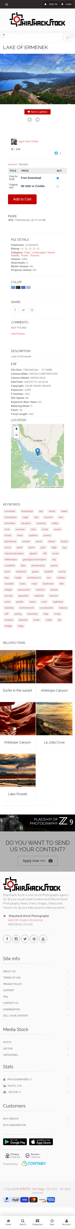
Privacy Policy (12, 984)
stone (31, 547)
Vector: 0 (11, 1092)
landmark (48, 583)
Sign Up (51, 4)
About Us (9, 971)
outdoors (21, 571)
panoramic (24, 589)
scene (54, 565)
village (8, 589)
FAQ (5, 997)
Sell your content (15, 1016)
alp (59, 620)
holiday (61, 577)
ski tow (9, 595)
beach (64, 541)
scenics (40, 589)
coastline (10, 565)
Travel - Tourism (30, 255)
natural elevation (14, 553)
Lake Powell (17, 794)
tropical (9, 620)
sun (49, 577)
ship (45, 614)
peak (19, 547)
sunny (62, 571)
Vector (8, 1049)
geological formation (34, 559)
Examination (11, 1009)
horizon (53, 595)
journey (23, 620)
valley (55, 523)
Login (67, 4)
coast (45, 529)
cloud (8, 547)
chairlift (48, 571)
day (7, 577)
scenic (47, 535)
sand (7, 601)
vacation (26, 523)
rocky (57, 614)
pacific (20, 601)
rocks (22, 583)
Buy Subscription (14, 1125)
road (34, 583)
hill (44, 553)
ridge (21, 626)
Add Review (18, 333)
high (54, 547)
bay (64, 547)
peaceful (23, 595)
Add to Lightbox (37, 111)
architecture (34, 577)
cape (25, 517)
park (43, 547)
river (33, 529)
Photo (7, 1042)
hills (61, 583)
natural (63, 607)
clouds (26, 541)
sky (41, 511)
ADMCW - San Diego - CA (35, 1189)
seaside (9, 583)
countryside (46, 607)
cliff (6, 614)
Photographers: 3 (17, 1080)
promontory (38, 565)
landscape (27, 511)
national (38, 595)
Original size (13, 186)
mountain (10, 511)
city (54, 559)
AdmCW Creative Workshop (25, 920)
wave (32, 601)
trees (20, 535)
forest (8, 535)
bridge (8, 626)
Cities (27, 252)
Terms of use (12, 978)
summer (20, 529)
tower (36, 620)
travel (52, 511)
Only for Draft (13, 178)
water (64, 511)
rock (7, 529)
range (18, 577)
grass (35, 571)
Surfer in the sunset (17, 691)
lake (23, 565)
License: (13, 164)
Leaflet (38, 487)
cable (49, 620)
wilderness (11, 559)
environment (26, 607)
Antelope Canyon (54, 691)
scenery (41, 523)
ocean (57, 529)
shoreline (10, 523)
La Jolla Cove (54, 742)
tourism (48, 517)
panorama (10, 541)
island (51, 541)
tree (61, 517)
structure (32, 614)
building (9, 607)
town (7, 571)
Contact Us (10, 1003)
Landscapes (39, 252)
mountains (11, 517)
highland (58, 601)
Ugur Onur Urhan (28, 141)
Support (8, 991)
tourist (54, 589)
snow (55, 553)
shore (39, 541)
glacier (33, 553)
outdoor (33, 535)
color (44, 601)
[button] (37, 452)
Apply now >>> (37, 861)
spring (17, 614)
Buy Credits (11, 1119)
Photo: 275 (12, 1086)
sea (36, 517)
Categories (10, 1055)
